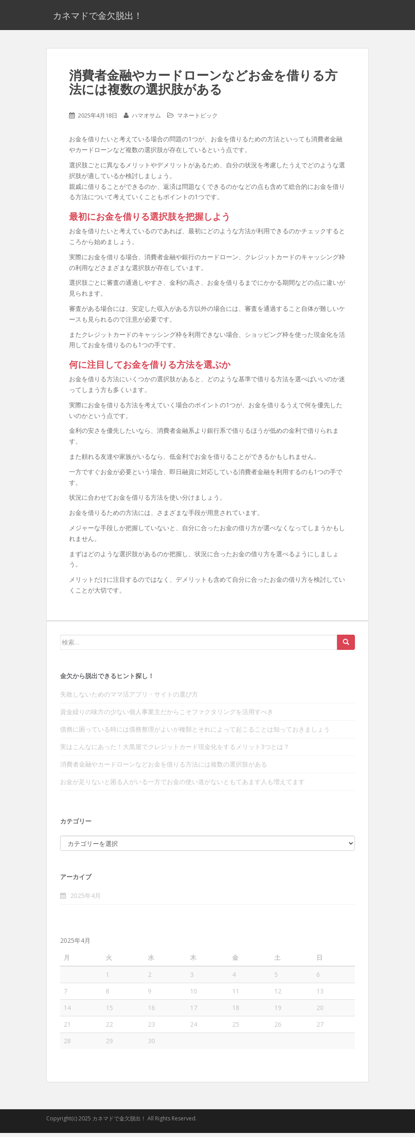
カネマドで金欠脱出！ (98, 17)
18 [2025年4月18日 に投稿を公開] (235, 1011)
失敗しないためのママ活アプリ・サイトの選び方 (129, 698)
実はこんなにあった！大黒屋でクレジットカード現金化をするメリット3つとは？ (175, 750)
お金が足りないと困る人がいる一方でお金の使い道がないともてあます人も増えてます (182, 785)
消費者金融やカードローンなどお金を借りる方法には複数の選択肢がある (163, 768)
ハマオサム (146, 119)
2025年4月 (85, 899)
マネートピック (197, 119)
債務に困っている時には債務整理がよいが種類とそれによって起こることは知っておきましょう (195, 733)
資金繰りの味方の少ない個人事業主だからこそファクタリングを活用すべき (166, 715)
